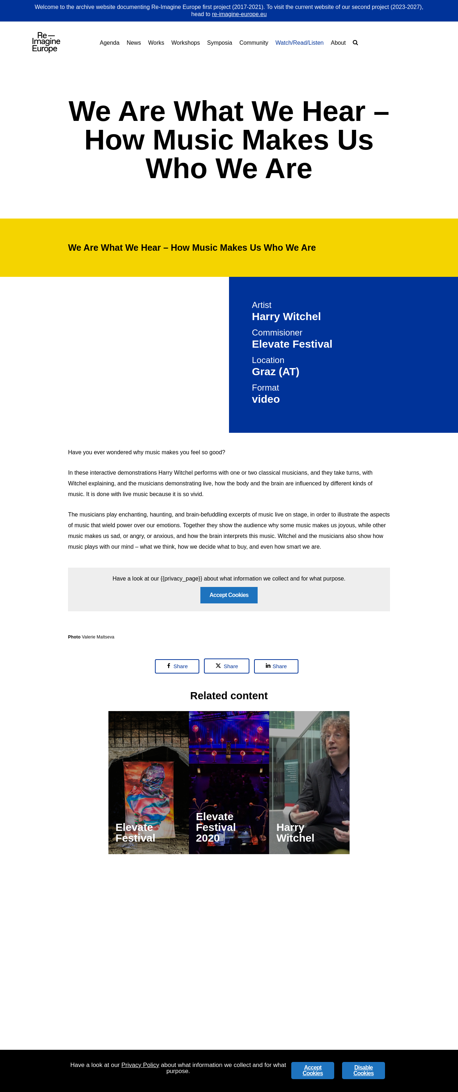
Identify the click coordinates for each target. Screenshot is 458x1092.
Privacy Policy (140, 1065)
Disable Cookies (364, 1070)
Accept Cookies (229, 698)
